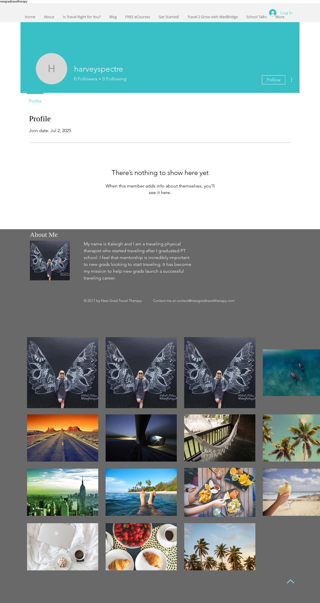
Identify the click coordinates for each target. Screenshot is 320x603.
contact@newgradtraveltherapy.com (206, 301)
